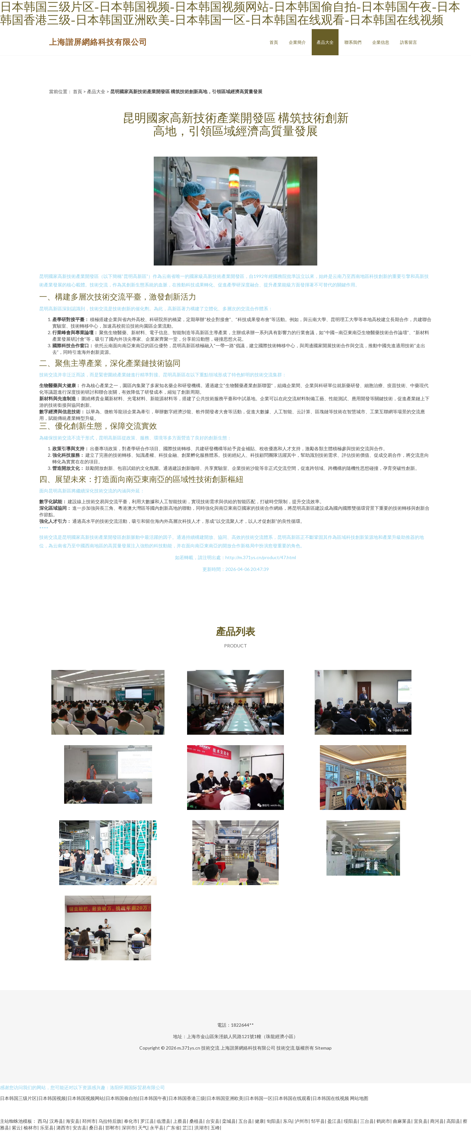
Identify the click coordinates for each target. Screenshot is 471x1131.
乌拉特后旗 (109, 1121)
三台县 (367, 1121)
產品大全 (325, 42)
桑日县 (96, 1127)
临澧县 (163, 1121)
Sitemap (323, 1048)
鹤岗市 (383, 1121)
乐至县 (47, 1127)
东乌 (287, 1121)
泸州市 (301, 1121)
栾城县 (229, 1121)
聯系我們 (352, 42)
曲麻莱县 (402, 1121)
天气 (142, 1127)
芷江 (187, 1127)
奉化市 (131, 1121)
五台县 (245, 1121)
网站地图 (359, 1098)
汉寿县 (56, 1121)
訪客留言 (408, 42)
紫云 (16, 1127)
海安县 (72, 1121)
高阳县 (453, 1121)
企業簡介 (297, 42)
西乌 (42, 1121)
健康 (259, 1121)
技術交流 (210, 1048)
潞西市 (63, 1127)
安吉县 (79, 1127)
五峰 (215, 1127)
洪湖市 (201, 1127)
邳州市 (89, 1121)
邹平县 (318, 1121)
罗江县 (147, 1121)
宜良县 (420, 1121)
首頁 (274, 42)
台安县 (212, 1121)
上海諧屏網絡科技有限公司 (98, 42)
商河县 (437, 1121)
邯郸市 (112, 1127)
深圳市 (128, 1127)
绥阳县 (351, 1121)
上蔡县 (180, 1121)
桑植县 (196, 1121)
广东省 (173, 1127)
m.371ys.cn (188, 1048)
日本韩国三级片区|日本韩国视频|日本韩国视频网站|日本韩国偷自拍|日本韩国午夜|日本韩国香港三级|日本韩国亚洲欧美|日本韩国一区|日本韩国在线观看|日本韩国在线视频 (174, 1098)
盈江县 (334, 1121)
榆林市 (30, 1127)
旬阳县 (273, 1121)
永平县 (157, 1127)
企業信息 (380, 42)
